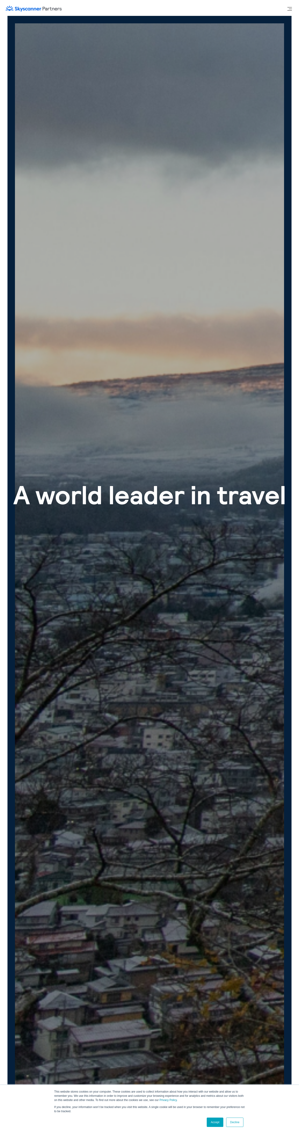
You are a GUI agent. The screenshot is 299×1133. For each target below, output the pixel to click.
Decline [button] (234, 1122)
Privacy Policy (168, 1100)
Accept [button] (215, 1122)
